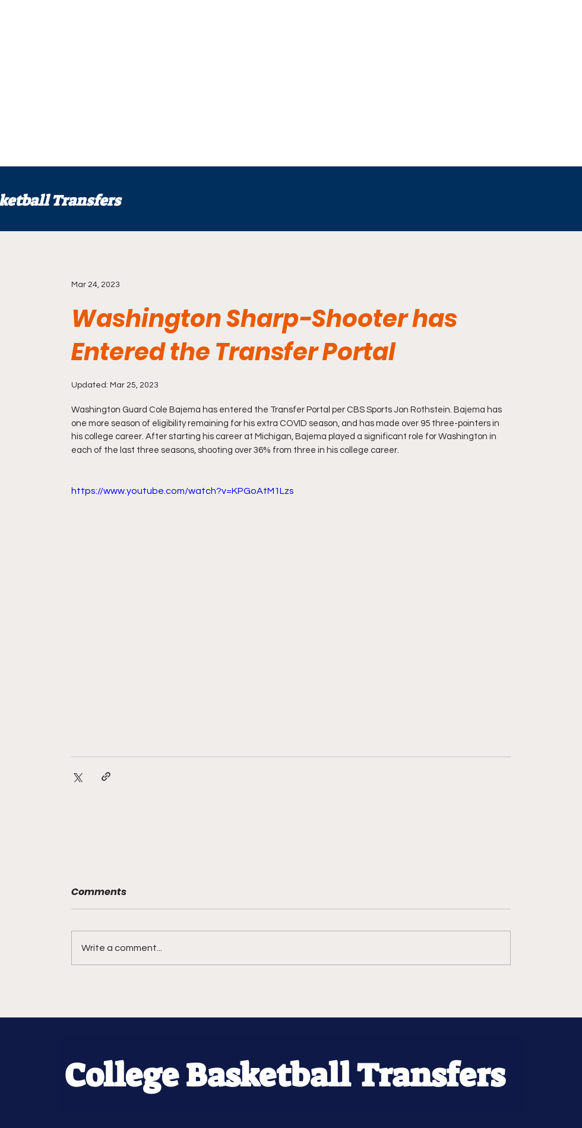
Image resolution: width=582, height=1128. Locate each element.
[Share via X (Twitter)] (77, 776)
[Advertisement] (271, 83)
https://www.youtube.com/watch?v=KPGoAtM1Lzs (182, 491)
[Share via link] (106, 776)
